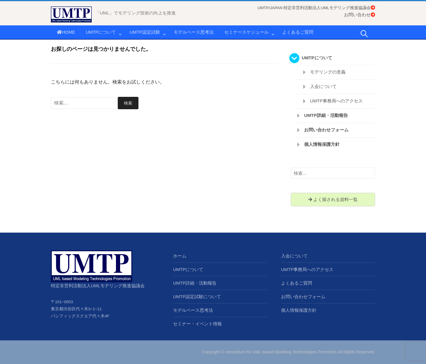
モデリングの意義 (328, 71)
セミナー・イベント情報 (197, 323)
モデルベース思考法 (194, 32)
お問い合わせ (359, 14)
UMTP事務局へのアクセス (336, 100)
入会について (323, 86)
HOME (66, 32)
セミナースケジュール (246, 32)
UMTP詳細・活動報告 (326, 115)
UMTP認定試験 (145, 32)
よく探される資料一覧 (333, 199)
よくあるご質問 (297, 32)
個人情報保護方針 (322, 144)
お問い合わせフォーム (326, 129)
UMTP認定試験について (197, 296)
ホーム (179, 255)
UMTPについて (101, 32)
